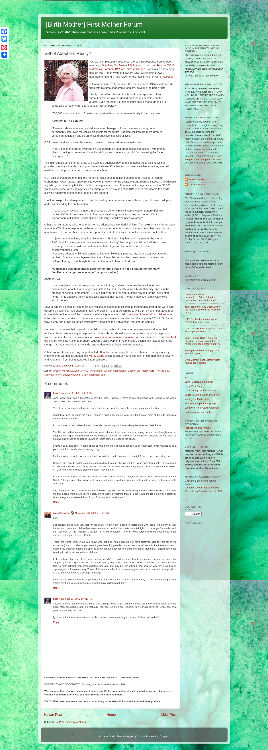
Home (111, 714)
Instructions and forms (197, 427)
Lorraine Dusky (197, 184)
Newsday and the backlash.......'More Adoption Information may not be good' (200, 297)
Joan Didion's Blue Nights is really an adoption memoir (203, 330)
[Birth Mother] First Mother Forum (94, 24)
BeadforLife (107, 352)
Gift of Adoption (164, 76)
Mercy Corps (96, 355)
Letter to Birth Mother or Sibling (202, 394)
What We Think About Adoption (202, 407)
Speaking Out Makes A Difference (122, 65)
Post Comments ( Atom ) (72, 722)
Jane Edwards (61, 513)
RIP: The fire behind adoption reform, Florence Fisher (201, 320)
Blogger (164, 736)
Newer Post (53, 714)
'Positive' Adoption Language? (201, 403)
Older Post (168, 714)
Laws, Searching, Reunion (199, 381)
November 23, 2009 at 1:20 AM (75, 393)
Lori (55, 393)
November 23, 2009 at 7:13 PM (76, 598)
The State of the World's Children (146, 314)
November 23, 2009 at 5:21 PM (92, 513)
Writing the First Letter (197, 399)
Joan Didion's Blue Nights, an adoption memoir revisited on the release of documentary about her (203, 341)
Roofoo (141, 736)
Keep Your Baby (193, 386)
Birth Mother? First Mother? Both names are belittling (202, 361)
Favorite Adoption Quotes (198, 412)
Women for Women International (114, 337)
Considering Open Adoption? (200, 390)
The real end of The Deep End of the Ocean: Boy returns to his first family (203, 309)
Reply (56, 502)
